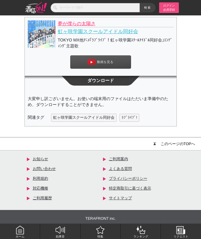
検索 (147, 7)
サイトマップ (120, 198)
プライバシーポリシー (128, 178)
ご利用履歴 (42, 198)
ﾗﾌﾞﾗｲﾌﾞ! (129, 117)
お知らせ (40, 159)
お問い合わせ (44, 168)
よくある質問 (120, 168)
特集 (100, 231)
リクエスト (181, 231)
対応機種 (40, 188)
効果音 (60, 231)
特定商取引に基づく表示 (130, 188)
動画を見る (100, 62)
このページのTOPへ (174, 144)
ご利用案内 (118, 159)
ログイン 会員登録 (169, 7)
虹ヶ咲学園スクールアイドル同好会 (98, 31)
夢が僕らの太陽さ (77, 23)
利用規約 (40, 178)
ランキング (140, 231)
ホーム (20, 231)
